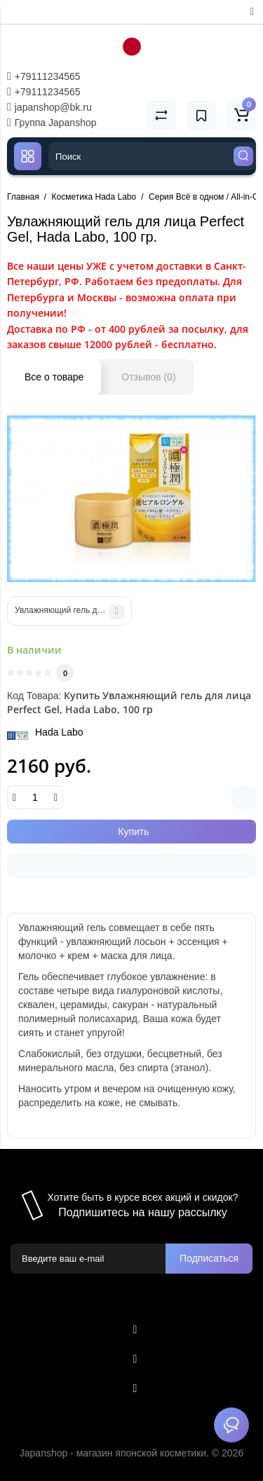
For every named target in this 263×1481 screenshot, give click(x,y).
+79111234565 (44, 76)
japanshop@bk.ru (49, 107)
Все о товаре (54, 377)
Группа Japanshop (52, 122)
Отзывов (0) (148, 377)
